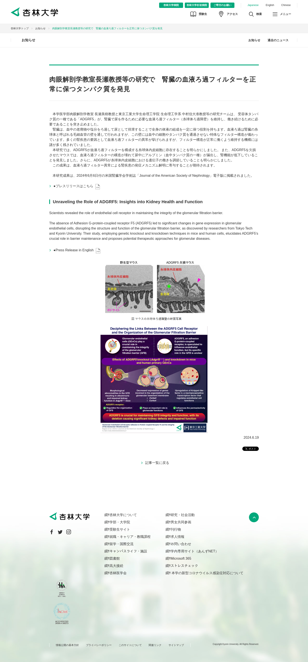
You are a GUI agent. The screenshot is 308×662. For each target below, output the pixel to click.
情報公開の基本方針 (67, 645)
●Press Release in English (73, 250)
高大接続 (116, 566)
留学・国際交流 (121, 544)
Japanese (253, 5)
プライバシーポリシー (99, 645)
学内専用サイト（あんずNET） (195, 551)
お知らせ (40, 28)
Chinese (286, 5)
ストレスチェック (184, 566)
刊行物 (176, 529)
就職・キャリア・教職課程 (130, 536)
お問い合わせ (181, 544)
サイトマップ (176, 645)
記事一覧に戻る (157, 463)
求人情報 (177, 536)
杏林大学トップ (20, 28)
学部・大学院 (120, 522)
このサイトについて (130, 645)
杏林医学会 (118, 573)
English (270, 5)
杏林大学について (123, 515)
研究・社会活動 (183, 515)
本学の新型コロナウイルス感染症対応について (207, 573)
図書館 (115, 558)
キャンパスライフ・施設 (128, 551)
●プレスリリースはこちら (73, 186)
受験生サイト (120, 529)
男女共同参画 (181, 522)
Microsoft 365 (181, 558)
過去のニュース (278, 40)
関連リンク (155, 645)
